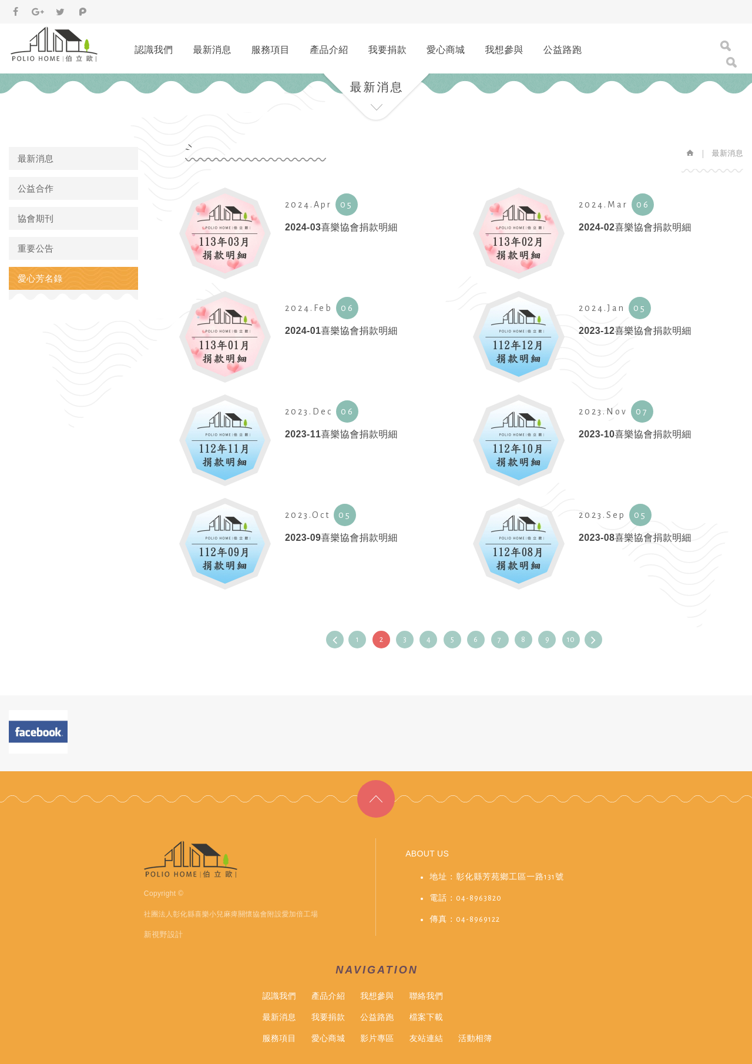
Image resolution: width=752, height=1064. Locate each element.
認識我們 (154, 50)
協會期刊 (35, 218)
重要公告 (35, 248)
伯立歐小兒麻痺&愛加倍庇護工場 (55, 44)
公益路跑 (562, 50)
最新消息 (212, 50)
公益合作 (35, 188)
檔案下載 (426, 1017)
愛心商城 (446, 50)
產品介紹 (329, 50)
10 (571, 639)
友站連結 (426, 1038)
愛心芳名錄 (40, 278)
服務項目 (270, 50)
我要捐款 (387, 50)
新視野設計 (163, 934)
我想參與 (504, 50)
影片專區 (377, 1038)
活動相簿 (475, 1038)
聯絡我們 (426, 996)
